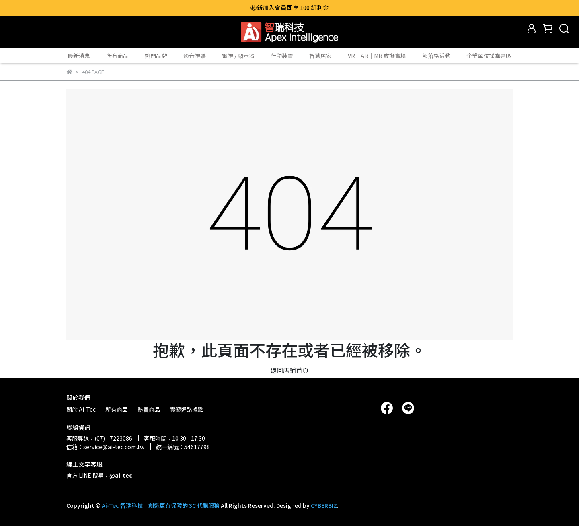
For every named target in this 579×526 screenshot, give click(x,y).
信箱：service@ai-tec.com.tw (105, 447)
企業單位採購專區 (488, 56)
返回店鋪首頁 (289, 370)
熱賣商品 (149, 409)
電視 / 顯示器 (238, 56)
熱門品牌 (156, 56)
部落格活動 (436, 56)
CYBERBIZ (324, 505)
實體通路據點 (186, 409)
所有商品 (117, 56)
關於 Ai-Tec (81, 409)
